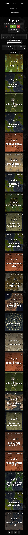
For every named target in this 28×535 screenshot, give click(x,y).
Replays (7, 3)
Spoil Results (12, 52)
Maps (14, 3)
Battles (21, 3)
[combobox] (8, 49)
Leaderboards (14, 8)
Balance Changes (14, 13)
